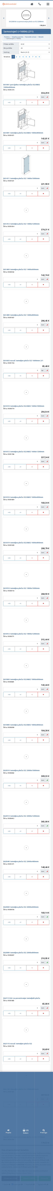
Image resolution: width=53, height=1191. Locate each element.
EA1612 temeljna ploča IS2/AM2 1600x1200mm (23, 451)
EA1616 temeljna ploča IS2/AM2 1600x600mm (23, 497)
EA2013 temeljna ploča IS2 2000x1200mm (21, 816)
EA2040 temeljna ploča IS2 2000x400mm (21, 861)
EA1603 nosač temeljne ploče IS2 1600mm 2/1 (23, 360)
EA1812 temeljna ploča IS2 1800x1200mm (21, 634)
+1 (20, 102)
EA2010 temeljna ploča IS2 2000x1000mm (21, 770)
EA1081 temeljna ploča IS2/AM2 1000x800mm (23, 133)
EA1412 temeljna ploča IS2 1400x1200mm (21, 224)
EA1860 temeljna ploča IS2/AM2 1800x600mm (23, 679)
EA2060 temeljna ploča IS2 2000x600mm (21, 907)
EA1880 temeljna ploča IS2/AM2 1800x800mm (23, 725)
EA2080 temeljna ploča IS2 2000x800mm (21, 952)
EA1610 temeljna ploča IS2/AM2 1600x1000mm (23, 406)
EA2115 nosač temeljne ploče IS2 (17, 1043)
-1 (32, 102)
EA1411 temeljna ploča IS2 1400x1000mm (21, 178)
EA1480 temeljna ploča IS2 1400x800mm (21, 315)
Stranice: (7, 57)
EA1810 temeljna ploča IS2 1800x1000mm (21, 588)
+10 (9, 102)
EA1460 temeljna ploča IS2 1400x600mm (21, 269)
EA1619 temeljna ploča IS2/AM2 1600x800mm (23, 542)
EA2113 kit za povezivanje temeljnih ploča (21, 998)
